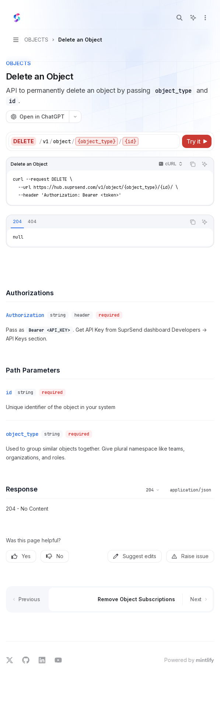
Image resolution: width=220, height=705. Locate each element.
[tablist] (96, 222)
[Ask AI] (204, 164)
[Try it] (197, 141)
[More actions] (204, 18)
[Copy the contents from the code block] (193, 164)
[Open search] (179, 18)
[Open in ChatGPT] (37, 116)
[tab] (17, 221)
